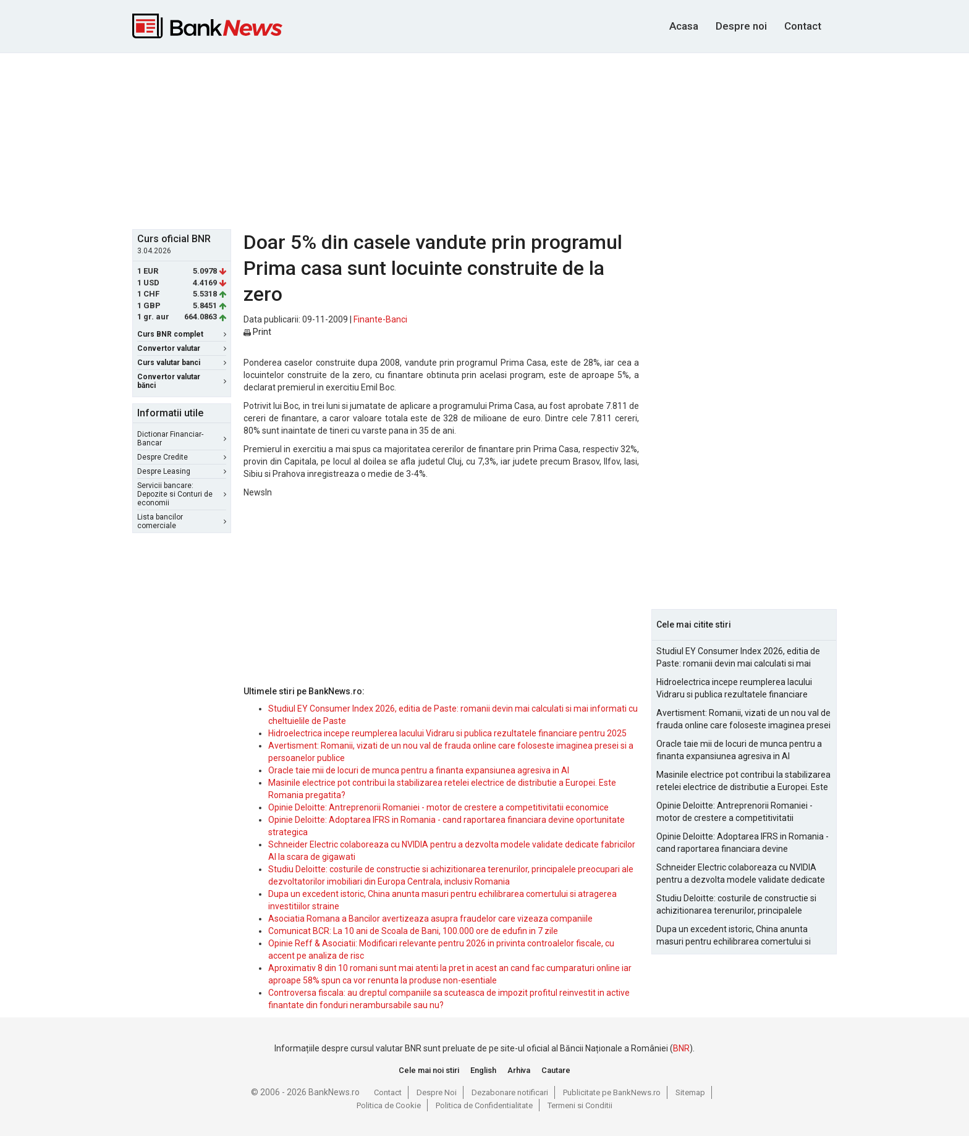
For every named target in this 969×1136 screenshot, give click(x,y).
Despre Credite (181, 457)
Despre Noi (437, 1092)
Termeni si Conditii (580, 1105)
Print (257, 332)
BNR (681, 1048)
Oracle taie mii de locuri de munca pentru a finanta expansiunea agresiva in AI (418, 770)
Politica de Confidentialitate (484, 1105)
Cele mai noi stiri (429, 1070)
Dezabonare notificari (510, 1092)
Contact (802, 26)
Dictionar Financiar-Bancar (181, 438)
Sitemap (690, 1092)
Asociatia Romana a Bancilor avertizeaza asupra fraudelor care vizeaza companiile (430, 919)
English (483, 1070)
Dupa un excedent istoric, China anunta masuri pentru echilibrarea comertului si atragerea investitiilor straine (733, 936)
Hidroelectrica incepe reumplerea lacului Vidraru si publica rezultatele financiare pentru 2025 (447, 733)
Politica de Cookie (389, 1105)
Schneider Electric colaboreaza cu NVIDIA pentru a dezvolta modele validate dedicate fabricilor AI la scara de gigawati (740, 874)
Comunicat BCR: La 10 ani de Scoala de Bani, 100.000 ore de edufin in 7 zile (413, 931)
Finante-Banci (380, 319)
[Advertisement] (484, 139)
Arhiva (518, 1070)
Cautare (555, 1070)
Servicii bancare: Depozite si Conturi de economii (181, 494)
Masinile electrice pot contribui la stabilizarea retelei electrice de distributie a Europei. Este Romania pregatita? (743, 781)
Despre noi (741, 26)
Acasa (683, 26)
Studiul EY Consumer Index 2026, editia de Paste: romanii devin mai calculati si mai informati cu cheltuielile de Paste (738, 658)
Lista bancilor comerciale (181, 521)
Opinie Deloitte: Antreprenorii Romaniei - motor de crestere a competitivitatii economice (438, 807)
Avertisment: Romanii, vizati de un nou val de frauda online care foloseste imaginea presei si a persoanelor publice (743, 719)
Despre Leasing (181, 471)
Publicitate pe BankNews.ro (612, 1092)
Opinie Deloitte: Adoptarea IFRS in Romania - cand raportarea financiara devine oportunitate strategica (742, 843)
